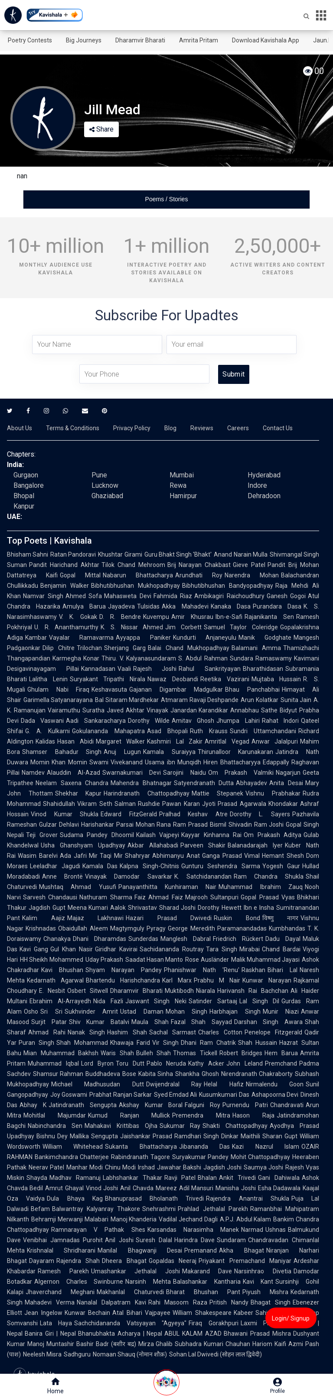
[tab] (166, 199)
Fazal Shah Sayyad (201, 1021)
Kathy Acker (206, 1063)
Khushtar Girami (120, 554)
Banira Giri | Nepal (50, 1333)
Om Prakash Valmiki (241, 772)
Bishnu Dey (52, 1136)
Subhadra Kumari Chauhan (212, 1343)
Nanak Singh (86, 1032)
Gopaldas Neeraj (172, 1260)
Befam (40, 1208)
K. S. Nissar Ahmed (132, 627)
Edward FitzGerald (129, 814)
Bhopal (23, 496)
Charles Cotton (220, 1032)
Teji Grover (42, 834)
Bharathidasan (263, 668)
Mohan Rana (153, 824)
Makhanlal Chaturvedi (130, 1291)
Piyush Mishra (265, 1291)
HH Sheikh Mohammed (51, 959)
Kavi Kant (258, 1281)
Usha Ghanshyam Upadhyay (83, 845)
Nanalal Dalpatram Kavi (111, 1302)
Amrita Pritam (198, 40)
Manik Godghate (264, 637)
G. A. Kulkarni (47, 731)
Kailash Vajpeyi (158, 834)
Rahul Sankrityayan (210, 668)
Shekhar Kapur (78, 793)
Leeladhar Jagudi (55, 866)
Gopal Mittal (80, 575)
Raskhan (253, 969)
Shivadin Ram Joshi (256, 824)
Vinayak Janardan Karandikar (188, 710)
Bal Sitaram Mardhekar (127, 699)
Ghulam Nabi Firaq (58, 689)
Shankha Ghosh (197, 1073)
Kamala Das (100, 866)
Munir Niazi (281, 1011)
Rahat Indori (280, 720)
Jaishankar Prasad (146, 1136)
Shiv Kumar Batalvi (99, 1021)
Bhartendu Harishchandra (123, 980)
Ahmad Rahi (46, 1032)
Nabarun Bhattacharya (138, 575)
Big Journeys (83, 40)
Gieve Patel (249, 564)
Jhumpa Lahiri (237, 720)
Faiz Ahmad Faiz (158, 897)
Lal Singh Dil (259, 1001)
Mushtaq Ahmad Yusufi (77, 886)
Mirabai (249, 949)
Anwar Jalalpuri (274, 741)
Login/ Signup (291, 1318)
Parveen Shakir (203, 845)
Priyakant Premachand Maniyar (245, 1260)
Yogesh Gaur (281, 866)
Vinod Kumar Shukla (64, 814)
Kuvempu (156, 616)
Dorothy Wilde (149, 720)
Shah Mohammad (82, 1042)
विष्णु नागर (280, 918)
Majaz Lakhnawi (95, 918)
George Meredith (191, 928)
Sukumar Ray (180, 1125)
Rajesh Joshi (155, 668)
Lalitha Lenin (48, 679)
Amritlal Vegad (227, 741)
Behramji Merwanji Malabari (69, 1219)
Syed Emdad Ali (175, 1094)
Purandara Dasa (277, 606)
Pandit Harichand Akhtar (64, 564)
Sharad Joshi (177, 907)
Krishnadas (41, 928)
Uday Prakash (104, 959)
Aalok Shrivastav (133, 907)
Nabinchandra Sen (55, 1125)
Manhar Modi (84, 1167)
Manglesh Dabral (185, 938)
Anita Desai (286, 783)
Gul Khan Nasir (71, 949)
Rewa (178, 485)
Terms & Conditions (72, 428)
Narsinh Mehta (148, 1281)
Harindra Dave (194, 1240)
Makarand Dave (207, 1271)
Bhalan (207, 1177)
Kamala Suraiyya (169, 751)
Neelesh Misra (42, 1354)
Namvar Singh (43, 596)
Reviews (201, 428)
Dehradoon (264, 496)
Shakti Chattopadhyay (235, 1125)
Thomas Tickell (195, 1053)
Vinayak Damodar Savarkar (128, 876)
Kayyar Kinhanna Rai (211, 834)
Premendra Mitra (201, 1115)
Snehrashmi (159, 1208)
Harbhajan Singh (235, 1011)
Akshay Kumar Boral (151, 1105)
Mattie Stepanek (218, 793)
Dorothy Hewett (220, 907)
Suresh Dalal (154, 1240)
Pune (99, 475)
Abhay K (33, 1105)
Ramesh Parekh (63, 1271)
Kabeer (243, 1312)
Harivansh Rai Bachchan (252, 990)
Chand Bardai (281, 949)
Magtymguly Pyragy (138, 928)
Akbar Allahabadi (152, 845)
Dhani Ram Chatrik (208, 1042)
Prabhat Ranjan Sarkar (120, 1094)
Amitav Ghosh (193, 720)
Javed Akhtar (125, 710)
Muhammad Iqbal (53, 1063)
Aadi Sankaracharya (95, 720)
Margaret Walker (120, 741)
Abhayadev (251, 783)
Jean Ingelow (43, 1312)
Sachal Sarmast (172, 1032)
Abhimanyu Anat (176, 855)
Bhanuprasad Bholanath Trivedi (154, 1198)
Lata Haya (56, 1323)
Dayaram (41, 1260)
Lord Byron (97, 1063)
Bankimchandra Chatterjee (72, 1156)
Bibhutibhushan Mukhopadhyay (135, 585)
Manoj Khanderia (134, 1219)
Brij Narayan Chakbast (199, 564)
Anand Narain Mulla (240, 554)
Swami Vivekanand (116, 762)
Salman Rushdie (137, 803)
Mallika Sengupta (94, 1136)
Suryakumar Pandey (200, 1156)
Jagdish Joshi (222, 1167)
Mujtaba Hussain (276, 679)
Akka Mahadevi (185, 606)
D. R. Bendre (120, 616)
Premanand (200, 1250)
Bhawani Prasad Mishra (257, 1333)
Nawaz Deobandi (172, 679)
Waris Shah (117, 1053)
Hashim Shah (127, 1032)
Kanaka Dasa (231, 606)
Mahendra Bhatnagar (141, 783)
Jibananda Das (204, 1146)
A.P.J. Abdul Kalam (245, 1219)
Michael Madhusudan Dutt (97, 1084)
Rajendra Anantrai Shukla (247, 1198)
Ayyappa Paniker (143, 637)
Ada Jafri (73, 855)
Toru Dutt (130, 1063)
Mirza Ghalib (155, 1343)
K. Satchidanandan (203, 876)
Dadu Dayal (282, 938)
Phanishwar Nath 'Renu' (201, 969)
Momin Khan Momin (58, 762)
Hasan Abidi (75, 741)
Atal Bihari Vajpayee (141, 1312)
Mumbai (182, 475)
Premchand (281, 1063)
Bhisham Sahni (27, 554)
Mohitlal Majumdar (54, 1115)
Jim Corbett (183, 627)
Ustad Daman (141, 1011)
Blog (170, 428)
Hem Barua (281, 1053)
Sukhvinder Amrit (91, 1011)
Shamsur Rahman (58, 1073)
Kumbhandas (287, 928)
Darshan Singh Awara (268, 1021)
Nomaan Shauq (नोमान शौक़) (130, 1354)
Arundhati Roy (198, 575)
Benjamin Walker (64, 585)
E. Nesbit (52, 990)
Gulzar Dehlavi (59, 824)
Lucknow (104, 485)
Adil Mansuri (196, 1188)
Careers (238, 428)
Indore (257, 485)
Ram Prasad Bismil (199, 824)
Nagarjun (288, 772)
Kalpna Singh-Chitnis (149, 866)
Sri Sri (51, 1011)
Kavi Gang (34, 949)
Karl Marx (177, 980)
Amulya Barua (84, 606)
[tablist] (166, 199)
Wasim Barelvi (38, 855)
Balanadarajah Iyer (255, 845)
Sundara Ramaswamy (261, 658)
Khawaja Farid (130, 1042)
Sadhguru (77, 1354)
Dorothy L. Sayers (260, 814)
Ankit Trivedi (237, 1177)
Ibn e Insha (259, 907)
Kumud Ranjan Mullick (129, 1115)
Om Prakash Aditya (272, 834)
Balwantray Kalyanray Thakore (96, 1208)
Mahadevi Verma (50, 1302)
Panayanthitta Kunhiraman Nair (167, 886)
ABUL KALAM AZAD (193, 1333)
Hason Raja (253, 1115)
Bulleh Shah (153, 1053)
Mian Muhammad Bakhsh (60, 1053)
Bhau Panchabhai (252, 689)
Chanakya (57, 938)
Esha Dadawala (279, 1188)
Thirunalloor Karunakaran (236, 751)
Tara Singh (221, 949)
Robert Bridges (241, 1053)
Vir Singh (165, 1042)
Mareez (166, 1188)
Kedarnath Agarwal (55, 980)
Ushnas (275, 1229)
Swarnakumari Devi (131, 772)
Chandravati (287, 1105)
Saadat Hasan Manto (154, 959)
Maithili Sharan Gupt (269, 1136)
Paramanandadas (242, 928)
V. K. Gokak (78, 616)
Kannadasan (98, 668)
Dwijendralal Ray (174, 1084)
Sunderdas (143, 938)
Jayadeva (121, 606)
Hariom (262, 1343)
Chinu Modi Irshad (129, 1167)
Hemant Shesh (283, 855)
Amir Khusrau (192, 616)
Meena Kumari (88, 907)
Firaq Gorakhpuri (213, 1323)
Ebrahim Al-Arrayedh (60, 1001)
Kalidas (45, 741)
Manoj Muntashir (50, 1343)
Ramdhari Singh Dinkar (206, 1136)
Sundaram (231, 1240)
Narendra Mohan (252, 575)
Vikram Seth (94, 803)
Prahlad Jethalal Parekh (213, 1208)
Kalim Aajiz (43, 918)
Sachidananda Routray (172, 949)
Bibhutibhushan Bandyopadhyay (227, 585)
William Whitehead (72, 1146)
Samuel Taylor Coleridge (241, 627)
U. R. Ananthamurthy (66, 627)
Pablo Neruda (166, 1063)
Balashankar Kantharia (207, 1281)
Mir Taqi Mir (106, 855)
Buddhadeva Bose (110, 1073)
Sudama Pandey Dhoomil (97, 834)
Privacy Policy (131, 428)
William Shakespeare (202, 1312)
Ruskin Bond (237, 918)
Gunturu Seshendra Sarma (220, 866)
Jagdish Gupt (47, 907)
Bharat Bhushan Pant (203, 1291)
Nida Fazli (108, 1001)
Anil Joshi (119, 1240)
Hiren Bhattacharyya (231, 762)
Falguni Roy (202, 1105)
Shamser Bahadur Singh (61, 751)
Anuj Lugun (122, 751)
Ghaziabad (107, 496)
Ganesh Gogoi (286, 596)
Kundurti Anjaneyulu (204, 637)
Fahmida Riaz (173, 596)
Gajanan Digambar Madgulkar (176, 689)
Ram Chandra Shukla (269, 876)
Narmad (252, 1229)
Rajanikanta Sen (269, 616)
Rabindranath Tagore (140, 1156)
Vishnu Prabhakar (272, 793)
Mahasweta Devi (127, 596)
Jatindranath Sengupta (83, 1105)
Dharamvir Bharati (140, 40)
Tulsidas (148, 606)
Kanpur (23, 506)
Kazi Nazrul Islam (265, 1146)
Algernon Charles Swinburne (78, 1281)
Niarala (205, 990)
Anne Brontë (62, 876)
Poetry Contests (30, 40)
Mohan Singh (187, 1011)
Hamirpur (183, 496)
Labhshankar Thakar (132, 1177)
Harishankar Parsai (107, 824)
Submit (233, 374)
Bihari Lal (282, 969)
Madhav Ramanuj (75, 1177)
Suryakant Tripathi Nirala (107, 679)
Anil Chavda (136, 1188)
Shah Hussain (258, 1042)
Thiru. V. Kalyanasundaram (138, 658)
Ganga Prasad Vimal (231, 855)
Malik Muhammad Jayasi (265, 959)
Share (101, 129)
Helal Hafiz (223, 1084)
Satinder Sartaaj (213, 1001)
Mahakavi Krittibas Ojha (121, 1125)
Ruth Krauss (209, 731)
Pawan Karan (180, 803)
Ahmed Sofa (83, 596)
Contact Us (278, 428)
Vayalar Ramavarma (81, 637)
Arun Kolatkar (259, 699)
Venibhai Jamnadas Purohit (63, 1240)
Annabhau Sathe (254, 710)
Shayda (36, 1177)
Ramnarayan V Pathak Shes (98, 1229)
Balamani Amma (256, 647)
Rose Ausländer (207, 959)
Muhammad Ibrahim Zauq (261, 886)
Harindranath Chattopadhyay (146, 793)
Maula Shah (150, 1021)
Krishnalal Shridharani (61, 1250)
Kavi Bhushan (62, 969)
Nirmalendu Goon (275, 1084)
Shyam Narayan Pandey (123, 969)
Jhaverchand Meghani (60, 1291)
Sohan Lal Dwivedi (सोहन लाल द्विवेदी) (215, 1354)
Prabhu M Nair (217, 980)
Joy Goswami (68, 1094)
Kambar (36, 637)
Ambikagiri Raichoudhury (229, 596)
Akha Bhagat (241, 1250)
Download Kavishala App (265, 40)
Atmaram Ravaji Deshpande (199, 699)
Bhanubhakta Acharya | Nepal (120, 1333)
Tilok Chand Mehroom (133, 564)
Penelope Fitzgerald (274, 1032)
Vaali (124, 668)
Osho (31, 1011)
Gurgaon (25, 475)
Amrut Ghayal (64, 1188)
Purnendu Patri (245, 1105)
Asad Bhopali (167, 731)
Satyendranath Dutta (204, 783)
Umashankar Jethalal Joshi (135, 1271)
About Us (19, 428)
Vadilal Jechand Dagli (188, 1219)
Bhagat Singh (271, 1302)
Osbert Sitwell (87, 990)
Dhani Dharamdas (99, 938)
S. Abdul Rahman (203, 658)
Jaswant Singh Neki (156, 1001)
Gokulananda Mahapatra (108, 731)
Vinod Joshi (102, 1188)
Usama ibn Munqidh (173, 762)
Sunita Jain (296, 699)
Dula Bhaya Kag (75, 1198)
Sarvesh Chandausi (50, 897)
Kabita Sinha (155, 1073)
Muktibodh (179, 990)
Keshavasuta (109, 689)
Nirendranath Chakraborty (257, 1073)
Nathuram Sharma (105, 897)
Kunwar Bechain (88, 1312)
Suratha (93, 710)
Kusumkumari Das (224, 1094)
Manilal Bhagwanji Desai (140, 1250)
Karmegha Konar (75, 658)
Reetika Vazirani (224, 679)
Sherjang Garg (125, 647)
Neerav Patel (46, 1167)
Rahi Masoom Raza (178, 1302)
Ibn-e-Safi (228, 616)
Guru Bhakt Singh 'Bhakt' (178, 554)
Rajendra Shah (78, 1260)
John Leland (244, 1063)
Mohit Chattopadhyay (260, 1156)
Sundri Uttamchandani (263, 731)
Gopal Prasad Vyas (268, 897)
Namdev (33, 772)
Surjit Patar (49, 1021)
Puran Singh (36, 1042)
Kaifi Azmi (288, 1343)
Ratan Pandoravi (73, 554)
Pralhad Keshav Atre (193, 814)
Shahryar (137, 855)
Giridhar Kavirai (116, 949)
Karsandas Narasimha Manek (193, 1229)
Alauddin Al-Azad (73, 772)
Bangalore (28, 485)
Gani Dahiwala (279, 1177)
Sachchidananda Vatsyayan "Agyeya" (130, 1323)
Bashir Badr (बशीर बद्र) (106, 1343)
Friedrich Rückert (238, 938)
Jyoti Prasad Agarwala (234, 803)
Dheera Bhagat (124, 1260)
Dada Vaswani (42, 720)
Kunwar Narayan (266, 980)
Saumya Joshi (263, 1167)
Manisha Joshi (235, 1188)
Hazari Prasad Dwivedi (169, 918)
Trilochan (89, 647)
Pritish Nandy (228, 1302)
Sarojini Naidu (184, 772)
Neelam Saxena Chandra (72, 783)
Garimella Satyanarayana (58, 699)
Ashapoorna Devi (274, 1094)
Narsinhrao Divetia (262, 1271)
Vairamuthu (64, 710)
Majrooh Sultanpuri (211, 897)
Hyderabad (264, 475)
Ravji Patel (180, 1177)
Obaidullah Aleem (83, 928)
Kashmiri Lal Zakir (174, 741)
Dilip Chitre (58, 647)
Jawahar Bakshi (179, 1167)
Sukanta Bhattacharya (140, 1146)
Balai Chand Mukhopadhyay (188, 647)
